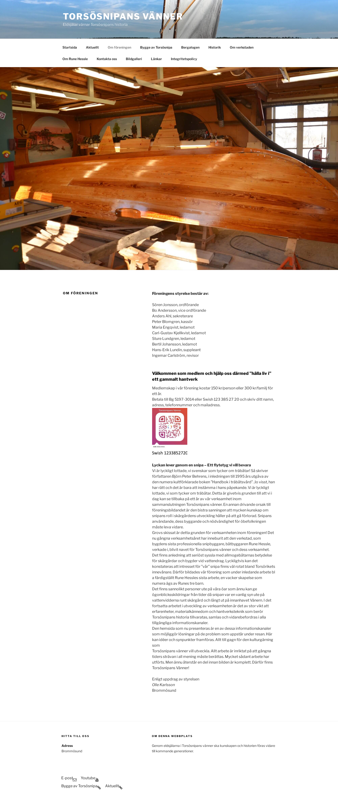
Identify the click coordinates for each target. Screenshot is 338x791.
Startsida (69, 19)
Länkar (156, 30)
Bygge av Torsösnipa (156, 19)
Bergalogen (190, 19)
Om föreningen (119, 19)
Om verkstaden (242, 19)
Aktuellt (92, 19)
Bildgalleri (134, 30)
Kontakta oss (107, 30)
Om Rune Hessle (75, 30)
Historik (214, 19)
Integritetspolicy (184, 30)
